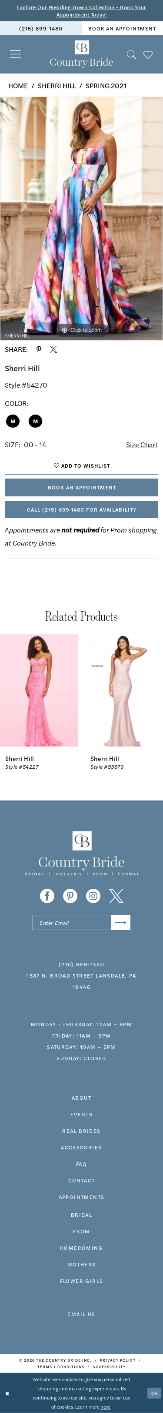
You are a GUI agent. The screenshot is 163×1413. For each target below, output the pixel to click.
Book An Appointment (82, 487)
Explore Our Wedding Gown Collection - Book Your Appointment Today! (81, 10)
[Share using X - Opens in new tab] (53, 349)
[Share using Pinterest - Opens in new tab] (39, 349)
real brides (81, 1131)
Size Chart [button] (142, 444)
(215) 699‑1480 (81, 964)
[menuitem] (41, 28)
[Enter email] (81, 922)
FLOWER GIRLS (81, 1281)
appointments (82, 1197)
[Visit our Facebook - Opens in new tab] (47, 896)
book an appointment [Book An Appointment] (122, 28)
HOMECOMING (81, 1248)
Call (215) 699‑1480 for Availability (82, 509)
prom (81, 1231)
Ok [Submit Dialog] (154, 1392)
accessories (81, 1147)
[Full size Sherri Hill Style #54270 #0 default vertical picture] (81, 219)
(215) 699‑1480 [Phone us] (41, 28)
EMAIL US (81, 1314)
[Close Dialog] (7, 1393)
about (81, 1098)
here (105, 1406)
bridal (81, 1215)
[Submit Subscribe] (121, 922)
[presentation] (39, 690)
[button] (16, 54)
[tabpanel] (81, 219)
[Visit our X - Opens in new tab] (116, 896)
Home (18, 85)
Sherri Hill (57, 85)
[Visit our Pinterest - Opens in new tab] (70, 896)
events (81, 1114)
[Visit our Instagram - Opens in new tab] (93, 896)
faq (81, 1164)
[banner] (81, 54)
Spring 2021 (106, 85)
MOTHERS (81, 1264)
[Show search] (131, 54)
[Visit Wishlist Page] (148, 54)
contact (81, 1180)
